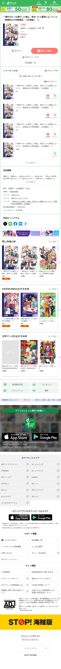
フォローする (43, 28)
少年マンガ (15, 195)
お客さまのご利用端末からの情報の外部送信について (43, 591)
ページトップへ (30, 648)
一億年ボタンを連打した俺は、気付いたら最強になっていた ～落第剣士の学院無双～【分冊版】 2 (36, 106)
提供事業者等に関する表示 (42, 572)
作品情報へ (29, 63)
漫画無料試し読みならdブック (10, 400)
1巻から (46, 81)
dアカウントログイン (9, 559)
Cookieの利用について (41, 585)
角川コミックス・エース (19, 198)
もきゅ (27, 188)
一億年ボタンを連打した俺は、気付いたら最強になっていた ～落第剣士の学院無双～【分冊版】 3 (36, 125)
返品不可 (22, 36)
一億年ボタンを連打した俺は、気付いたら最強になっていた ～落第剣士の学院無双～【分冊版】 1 (36, 87)
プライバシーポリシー (10, 578)
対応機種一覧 (37, 540)
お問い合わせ (6, 553)
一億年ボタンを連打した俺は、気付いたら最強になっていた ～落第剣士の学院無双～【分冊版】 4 (36, 145)
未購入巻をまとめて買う (32, 76)
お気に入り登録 (52, 70)
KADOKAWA (14, 191)
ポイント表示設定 (39, 553)
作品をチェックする (32, 57)
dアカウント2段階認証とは (12, 585)
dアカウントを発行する (30, 636)
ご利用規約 (5, 572)
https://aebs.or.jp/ (26, 610)
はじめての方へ (9, 540)
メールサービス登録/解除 (11, 547)
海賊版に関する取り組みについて (12, 591)
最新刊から (54, 81)
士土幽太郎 (32, 28)
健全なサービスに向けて (41, 578)
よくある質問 (37, 547)
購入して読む (46, 51)
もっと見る (52, 241)
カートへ (18, 51)
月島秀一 (23, 28)
